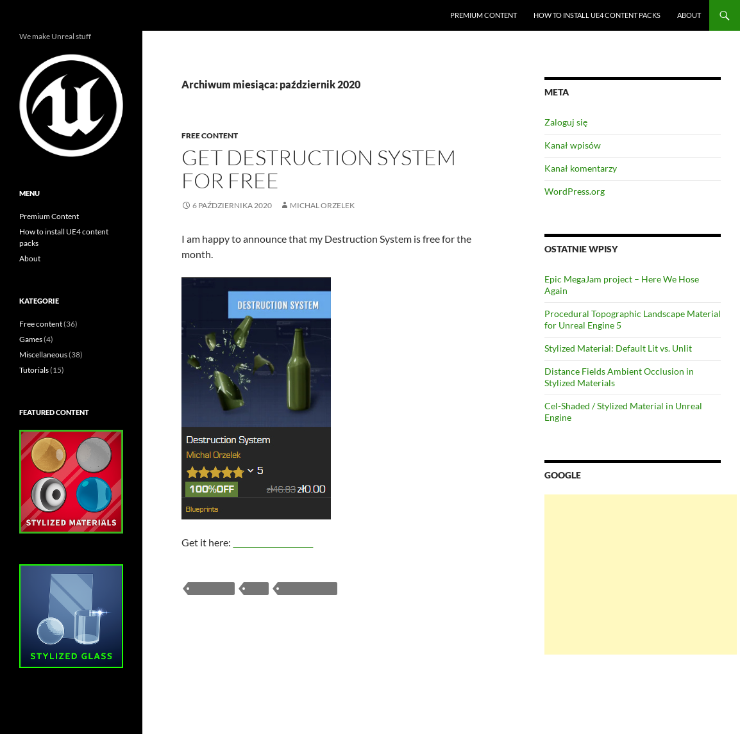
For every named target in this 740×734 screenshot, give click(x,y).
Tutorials (34, 370)
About (689, 15)
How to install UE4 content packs (597, 15)
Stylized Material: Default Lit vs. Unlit (618, 348)
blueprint (211, 588)
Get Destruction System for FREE (318, 168)
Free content (209, 135)
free (256, 588)
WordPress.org (574, 191)
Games (30, 339)
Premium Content (483, 15)
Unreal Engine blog (66, 15)
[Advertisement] (640, 574)
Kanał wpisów (572, 145)
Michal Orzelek (322, 205)
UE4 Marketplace (273, 542)
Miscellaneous (43, 354)
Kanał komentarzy (580, 168)
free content (307, 588)
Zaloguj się (565, 122)
